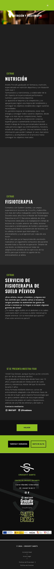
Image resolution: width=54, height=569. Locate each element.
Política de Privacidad (26, 562)
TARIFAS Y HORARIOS (18, 444)
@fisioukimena (25, 410)
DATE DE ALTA (38, 444)
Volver (27, 428)
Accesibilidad (27, 552)
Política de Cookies (27, 565)
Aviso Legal (27, 556)
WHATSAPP (10, 410)
